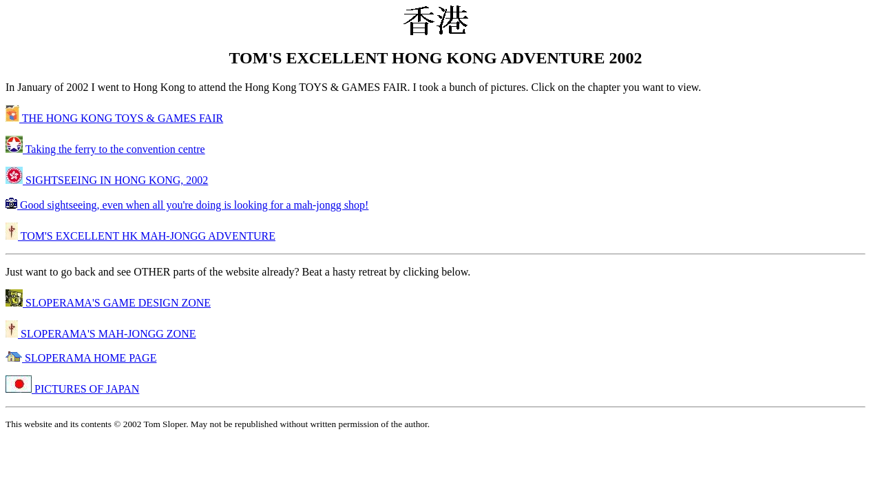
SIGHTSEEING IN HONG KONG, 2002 (107, 180)
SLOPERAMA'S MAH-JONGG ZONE (101, 334)
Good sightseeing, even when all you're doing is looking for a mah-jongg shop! (187, 205)
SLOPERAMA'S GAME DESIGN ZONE (108, 303)
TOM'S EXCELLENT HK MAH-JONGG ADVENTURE (140, 236)
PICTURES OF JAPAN (72, 389)
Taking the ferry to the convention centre (105, 149)
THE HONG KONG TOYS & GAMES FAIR (114, 118)
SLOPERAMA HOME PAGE (81, 358)
